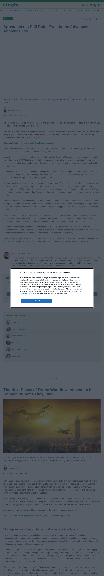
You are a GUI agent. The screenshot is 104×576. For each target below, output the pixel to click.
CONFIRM (36, 301)
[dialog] (52, 288)
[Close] (89, 273)
